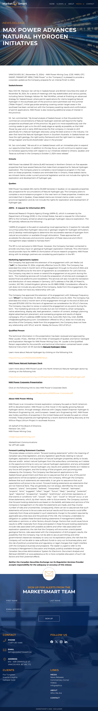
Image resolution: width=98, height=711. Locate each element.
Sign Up (49, 618)
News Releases (57, 677)
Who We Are (56, 693)
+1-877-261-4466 (15, 643)
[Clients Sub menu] (65, 4)
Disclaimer (57, 709)
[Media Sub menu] (83, 4)
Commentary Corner (59, 680)
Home (52, 4)
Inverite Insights (10, 677)
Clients (60, 4)
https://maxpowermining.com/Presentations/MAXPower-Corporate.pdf (41, 393)
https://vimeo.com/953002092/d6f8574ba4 (28, 358)
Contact (90, 4)
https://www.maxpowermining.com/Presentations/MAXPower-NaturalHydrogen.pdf (47, 377)
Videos (53, 683)
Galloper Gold (9, 680)
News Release (14, 22)
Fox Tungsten (9, 674)
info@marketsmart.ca (20, 652)
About (71, 4)
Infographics (56, 685)
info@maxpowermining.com (22, 437)
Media (79, 4)
